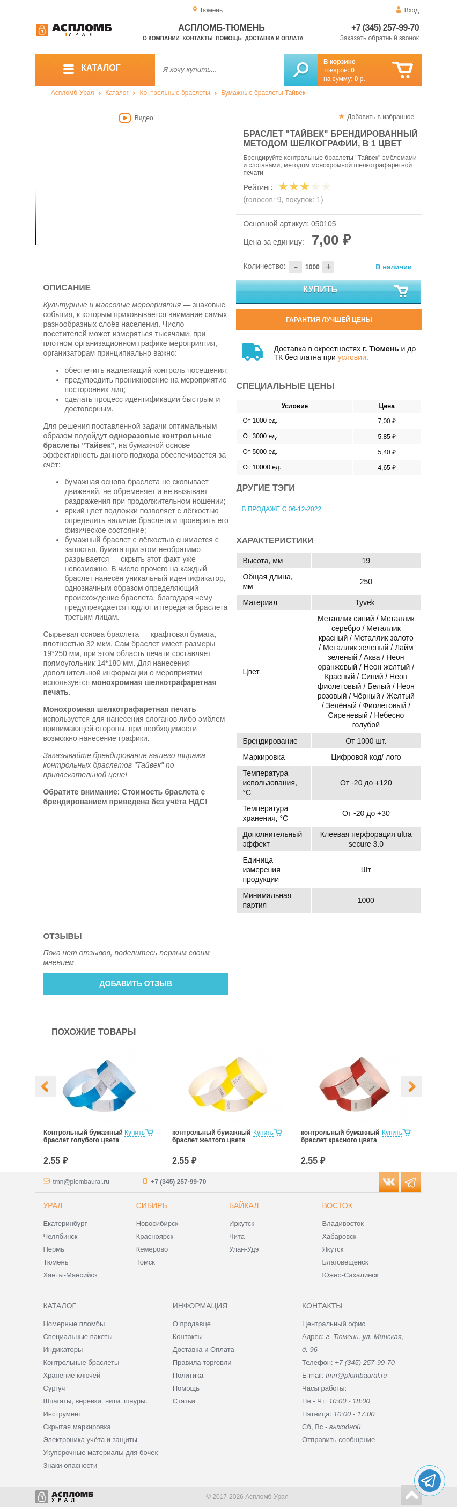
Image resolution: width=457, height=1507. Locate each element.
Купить (356, 292)
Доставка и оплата (274, 38)
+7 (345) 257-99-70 (385, 27)
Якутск (332, 1249)
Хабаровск (339, 1236)
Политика (188, 1375)
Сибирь (151, 1205)
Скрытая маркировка (76, 1427)
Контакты (198, 38)
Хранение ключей (71, 1375)
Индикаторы (63, 1350)
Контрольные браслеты (175, 93)
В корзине (339, 61)
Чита (237, 1236)
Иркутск (241, 1223)
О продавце (192, 1324)
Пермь (53, 1249)
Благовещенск (345, 1262)
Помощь (228, 38)
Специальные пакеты (78, 1337)
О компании (161, 38)
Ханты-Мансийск (70, 1275)
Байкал (244, 1205)
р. (360, 79)
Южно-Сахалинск (350, 1275)
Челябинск (60, 1236)
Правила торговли (202, 1362)
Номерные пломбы (74, 1324)
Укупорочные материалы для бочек (100, 1453)
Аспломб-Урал (72, 93)
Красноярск (154, 1236)
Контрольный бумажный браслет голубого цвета (83, 1136)
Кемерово (152, 1249)
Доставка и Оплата (203, 1350)
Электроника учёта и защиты (90, 1440)
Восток (337, 1205)
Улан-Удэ (244, 1249)
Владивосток (343, 1223)
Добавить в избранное (380, 117)
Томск (145, 1262)
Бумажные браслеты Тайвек (263, 93)
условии (352, 357)
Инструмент (62, 1414)
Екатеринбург (65, 1223)
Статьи (184, 1401)
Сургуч (54, 1388)
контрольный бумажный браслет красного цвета (340, 1136)
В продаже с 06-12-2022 (281, 509)
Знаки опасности (70, 1465)
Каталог (117, 93)
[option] (136, 188)
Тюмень (55, 1262)
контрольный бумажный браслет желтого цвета (211, 1136)
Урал (52, 1205)
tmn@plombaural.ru (81, 1182)
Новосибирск (157, 1223)
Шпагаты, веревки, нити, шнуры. (95, 1401)
